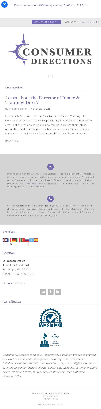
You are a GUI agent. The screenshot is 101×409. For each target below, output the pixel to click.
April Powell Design (55, 404)
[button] (4, 4)
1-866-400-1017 (88, 21)
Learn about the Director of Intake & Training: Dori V (42, 100)
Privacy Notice (50, 399)
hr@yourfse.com (33, 183)
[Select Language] (16, 244)
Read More (12, 140)
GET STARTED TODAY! (46, 22)
